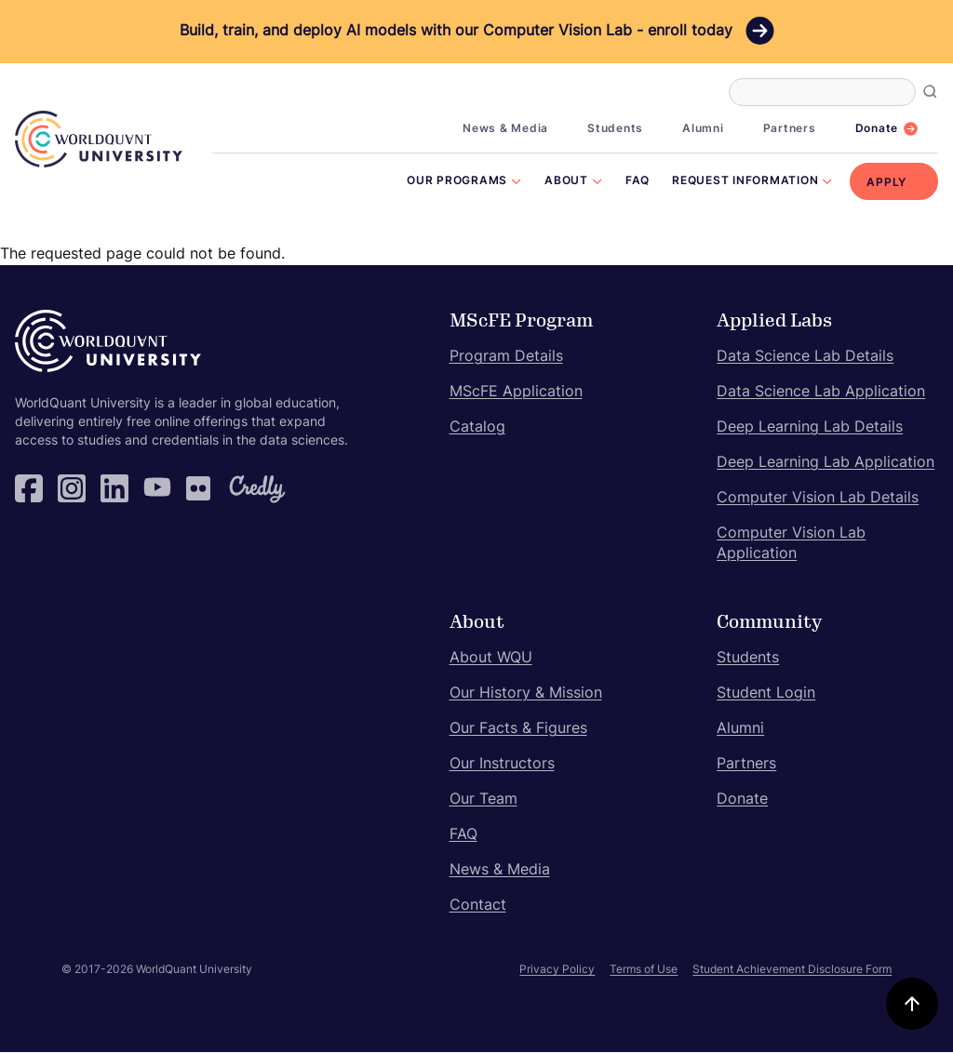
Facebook (29, 488)
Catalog (477, 427)
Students (615, 129)
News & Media (505, 129)
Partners (789, 129)
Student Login (766, 693)
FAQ (637, 181)
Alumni (703, 129)
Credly (243, 488)
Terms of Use (644, 970)
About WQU (491, 658)
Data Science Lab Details (805, 357)
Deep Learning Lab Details (810, 427)
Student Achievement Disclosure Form (792, 970)
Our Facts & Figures (518, 729)
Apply (886, 183)
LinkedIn (114, 488)
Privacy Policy (557, 970)
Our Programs (457, 181)
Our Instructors (502, 764)
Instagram (72, 488)
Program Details (506, 357)
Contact (478, 906)
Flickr (200, 488)
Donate (877, 129)
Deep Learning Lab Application (825, 463)
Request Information (745, 181)
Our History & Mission (526, 693)
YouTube (157, 488)
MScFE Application (516, 392)
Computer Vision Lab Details (818, 498)
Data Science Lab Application (821, 392)
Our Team (483, 800)
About (566, 181)
